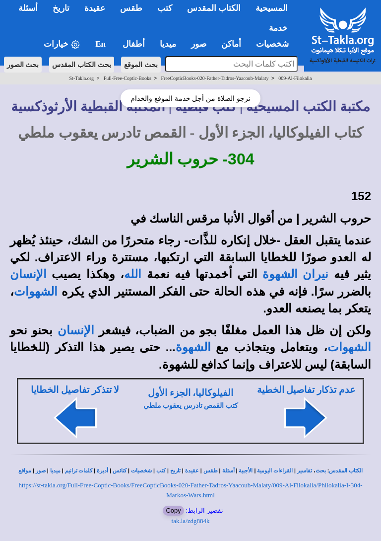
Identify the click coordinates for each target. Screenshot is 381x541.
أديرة (102, 470)
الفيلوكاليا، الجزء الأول (190, 392)
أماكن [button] (231, 44)
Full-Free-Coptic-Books (127, 78)
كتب (161, 470)
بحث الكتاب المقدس (81, 65)
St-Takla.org (81, 78)
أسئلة (228, 470)
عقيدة (192, 470)
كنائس (120, 470)
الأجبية (246, 470)
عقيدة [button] (94, 8)
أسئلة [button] (28, 8)
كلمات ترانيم (79, 470)
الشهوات (36, 291)
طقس (210, 470)
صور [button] (198, 44)
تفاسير (304, 470)
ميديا (55, 470)
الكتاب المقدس (346, 470)
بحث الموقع (141, 65)
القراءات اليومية (275, 470)
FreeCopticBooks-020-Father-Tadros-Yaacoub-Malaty (215, 78)
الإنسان (28, 274)
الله (132, 274)
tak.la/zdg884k (191, 521)
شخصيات (141, 470)
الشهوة (193, 347)
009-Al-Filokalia (295, 78)
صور (41, 470)
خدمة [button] (278, 28)
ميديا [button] (168, 44)
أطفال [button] (134, 44)
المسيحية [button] (271, 8)
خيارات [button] (62, 44)
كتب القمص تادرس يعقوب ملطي (190, 405)
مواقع (24, 470)
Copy (173, 510)
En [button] (101, 44)
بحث (321, 470)
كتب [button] (164, 8)
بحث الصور (23, 65)
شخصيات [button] (275, 44)
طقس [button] (131, 8)
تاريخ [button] (61, 8)
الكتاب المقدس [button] (214, 8)
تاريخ (175, 470)
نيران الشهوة (295, 274)
